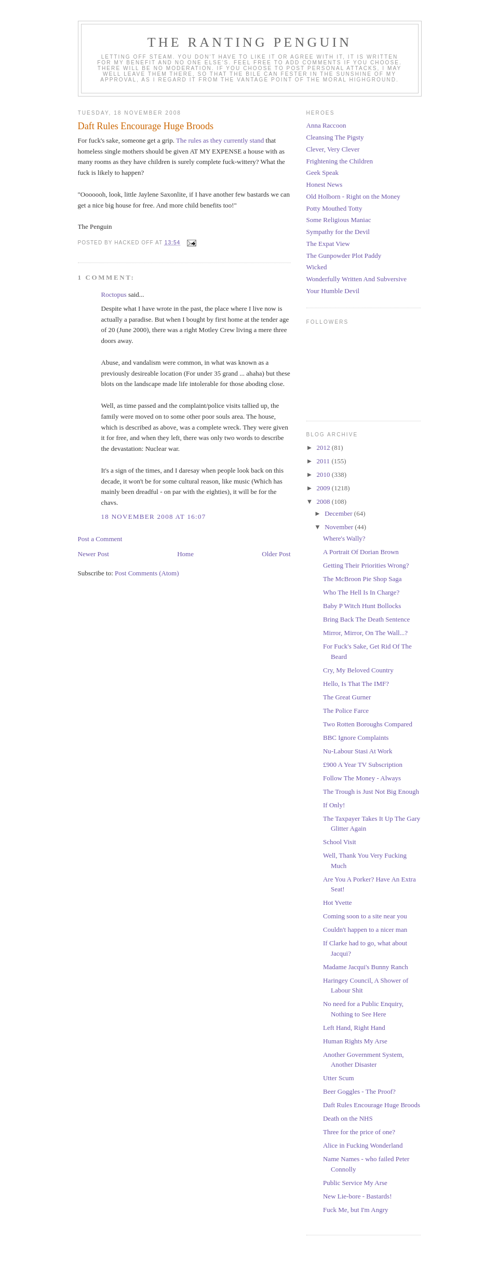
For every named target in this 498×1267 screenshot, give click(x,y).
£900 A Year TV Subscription (362, 764)
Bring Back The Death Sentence (366, 619)
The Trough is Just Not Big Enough (371, 791)
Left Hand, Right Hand (354, 1027)
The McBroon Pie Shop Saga (362, 579)
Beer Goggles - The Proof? (359, 1091)
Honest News (324, 184)
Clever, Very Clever (333, 149)
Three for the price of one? (359, 1132)
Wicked (316, 267)
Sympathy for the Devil (338, 232)
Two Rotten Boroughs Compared (367, 724)
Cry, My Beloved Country (358, 670)
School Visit (339, 842)
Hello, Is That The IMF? (356, 683)
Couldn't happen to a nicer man (365, 929)
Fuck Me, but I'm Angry (355, 1210)
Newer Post (93, 554)
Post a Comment (100, 539)
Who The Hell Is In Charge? (361, 592)
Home (185, 554)
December (339, 513)
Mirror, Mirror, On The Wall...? (365, 633)
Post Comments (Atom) (147, 573)
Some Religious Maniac (338, 220)
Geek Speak (322, 172)
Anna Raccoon (326, 125)
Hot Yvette (337, 902)
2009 (324, 488)
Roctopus (114, 294)
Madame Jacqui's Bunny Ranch (365, 967)
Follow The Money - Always (362, 778)
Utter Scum (338, 1078)
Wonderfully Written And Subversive (356, 279)
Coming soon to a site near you (365, 916)
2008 (324, 501)
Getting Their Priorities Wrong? (366, 565)
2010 (324, 474)
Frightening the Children (339, 161)
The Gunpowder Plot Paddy (344, 255)
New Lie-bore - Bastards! (357, 1196)
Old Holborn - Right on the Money (353, 196)
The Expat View (328, 243)
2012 (324, 447)
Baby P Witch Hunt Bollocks (362, 606)
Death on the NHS (348, 1118)
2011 (324, 461)
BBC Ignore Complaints (355, 737)
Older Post (276, 554)
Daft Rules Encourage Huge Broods (371, 1105)
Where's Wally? (344, 538)
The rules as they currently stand (219, 140)
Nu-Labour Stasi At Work (357, 751)
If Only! (334, 805)
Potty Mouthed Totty (334, 208)
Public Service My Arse (355, 1183)
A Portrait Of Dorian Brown (361, 552)
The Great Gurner (347, 697)
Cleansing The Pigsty (335, 137)
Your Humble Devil (333, 291)
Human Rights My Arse (355, 1041)
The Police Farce (346, 710)
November (340, 527)
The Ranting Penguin (249, 42)
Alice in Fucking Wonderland (363, 1145)
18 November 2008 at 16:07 (153, 516)
